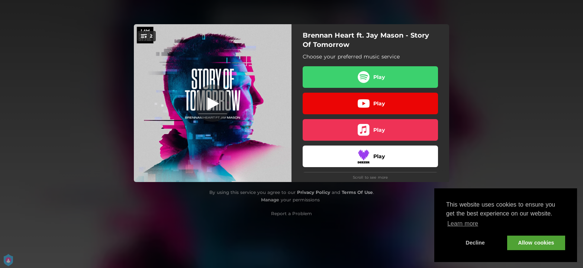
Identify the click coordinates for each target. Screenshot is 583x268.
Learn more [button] (462, 223)
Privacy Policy (313, 192)
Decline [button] (475, 243)
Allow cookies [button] (536, 243)
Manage (270, 199)
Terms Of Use (357, 192)
